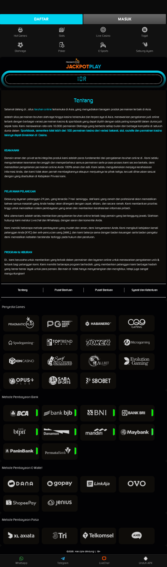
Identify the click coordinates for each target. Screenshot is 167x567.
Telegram (62, 560)
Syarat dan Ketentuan (144, 290)
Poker (61, 47)
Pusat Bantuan (63, 290)
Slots (62, 32)
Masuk (124, 19)
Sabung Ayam (144, 47)
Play (95, 66)
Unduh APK (145, 560)
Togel (144, 32)
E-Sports (103, 47)
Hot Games (20, 32)
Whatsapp (21, 560)
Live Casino (103, 32)
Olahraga (20, 47)
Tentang (22, 290)
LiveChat (104, 560)
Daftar (41, 19)
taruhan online (43, 109)
